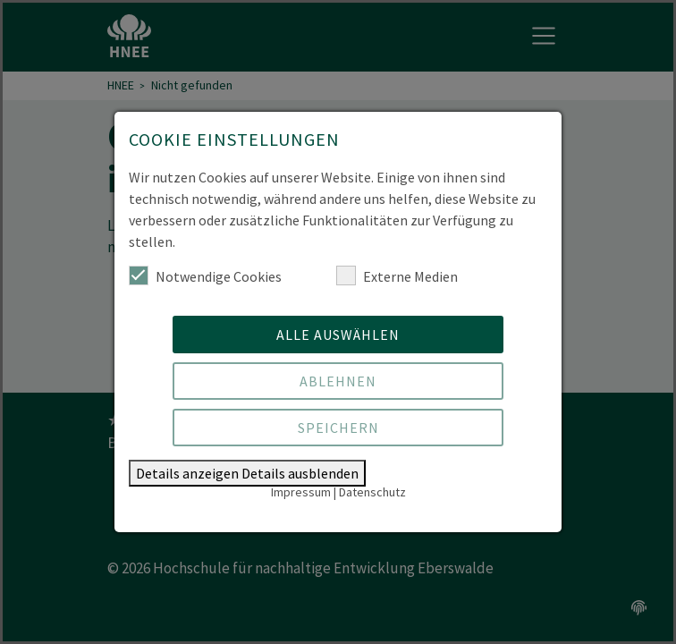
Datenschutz (372, 492)
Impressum (301, 492)
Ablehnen (338, 381)
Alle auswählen (338, 334)
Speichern (338, 427)
